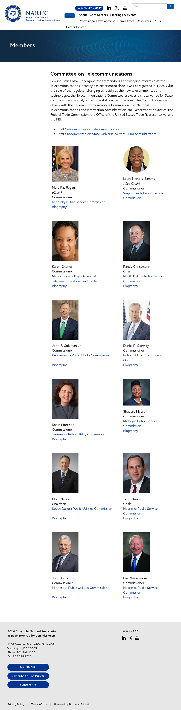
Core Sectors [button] (99, 15)
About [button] (83, 15)
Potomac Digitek (79, 704)
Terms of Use (39, 704)
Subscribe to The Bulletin (28, 676)
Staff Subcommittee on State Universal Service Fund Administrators (106, 134)
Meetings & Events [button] (123, 15)
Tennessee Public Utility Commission (79, 434)
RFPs (157, 21)
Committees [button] (125, 21)
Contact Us (28, 685)
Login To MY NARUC (89, 8)
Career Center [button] (76, 27)
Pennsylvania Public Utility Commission (80, 355)
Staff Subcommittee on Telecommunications (89, 129)
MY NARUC (28, 667)
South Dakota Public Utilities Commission (82, 508)
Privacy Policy (15, 704)
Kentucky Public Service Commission (79, 202)
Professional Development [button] (97, 21)
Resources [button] (144, 21)
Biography (59, 207)
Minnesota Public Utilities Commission (80, 587)
